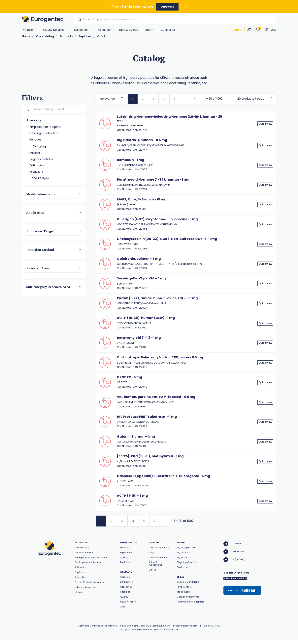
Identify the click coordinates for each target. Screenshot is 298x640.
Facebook (233, 551)
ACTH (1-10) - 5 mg (132, 495)
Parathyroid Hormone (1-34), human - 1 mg (153, 179)
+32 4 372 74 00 (211, 625)
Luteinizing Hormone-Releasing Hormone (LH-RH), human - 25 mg (169, 118)
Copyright (83, 625)
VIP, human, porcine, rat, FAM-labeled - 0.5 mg (156, 397)
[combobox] (112, 98)
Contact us (168, 29)
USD (273, 29)
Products (29, 29)
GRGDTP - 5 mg (129, 377)
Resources (82, 29)
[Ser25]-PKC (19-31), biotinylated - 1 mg (150, 456)
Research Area (37, 268)
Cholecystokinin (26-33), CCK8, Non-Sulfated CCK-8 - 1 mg (167, 239)
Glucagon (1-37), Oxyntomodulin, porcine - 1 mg (157, 219)
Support (236, 29)
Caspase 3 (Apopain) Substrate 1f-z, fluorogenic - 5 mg (163, 476)
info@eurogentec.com (185, 625)
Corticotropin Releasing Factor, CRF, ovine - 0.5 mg (160, 357)
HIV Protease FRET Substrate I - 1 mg (147, 416)
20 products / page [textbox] (250, 99)
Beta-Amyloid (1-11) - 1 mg (139, 337)
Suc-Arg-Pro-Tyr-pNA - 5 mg (141, 278)
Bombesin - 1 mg (130, 160)
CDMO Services (55, 29)
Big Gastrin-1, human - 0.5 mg (142, 140)
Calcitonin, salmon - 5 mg (139, 258)
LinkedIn (232, 543)
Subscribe (167, 7)
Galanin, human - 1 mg (136, 436)
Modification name (40, 194)
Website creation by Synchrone (160, 629)
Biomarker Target (40, 231)
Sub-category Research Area (48, 286)
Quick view (265, 123)
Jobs (149, 29)
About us (105, 29)
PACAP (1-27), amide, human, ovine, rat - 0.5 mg (157, 298)
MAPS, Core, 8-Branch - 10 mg (142, 199)
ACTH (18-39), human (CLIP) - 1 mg (146, 318)
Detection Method (40, 249)
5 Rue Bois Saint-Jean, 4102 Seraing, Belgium (145, 625)
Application (35, 212)
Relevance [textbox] (107, 99)
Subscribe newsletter (235, 578)
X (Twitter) (233, 559)
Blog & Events (128, 29)
